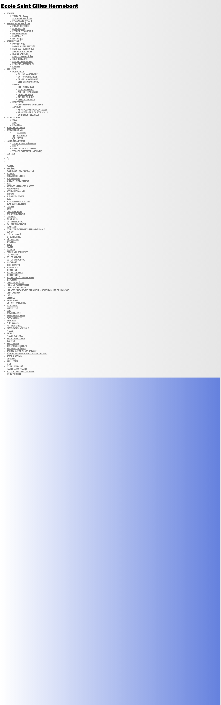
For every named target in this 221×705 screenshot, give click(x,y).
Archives (16, 107)
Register (11, 341)
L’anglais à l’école (16, 141)
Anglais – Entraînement (24, 143)
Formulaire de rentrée (23, 46)
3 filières (11, 69)
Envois (10, 247)
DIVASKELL (17, 125)
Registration (13, 343)
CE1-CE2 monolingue (28, 79)
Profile (10, 333)
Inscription (12, 270)
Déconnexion (13, 239)
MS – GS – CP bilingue (28, 92)
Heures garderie (20, 54)
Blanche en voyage (16, 127)
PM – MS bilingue (26, 87)
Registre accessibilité (23, 64)
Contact (11, 154)
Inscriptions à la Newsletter (20, 277)
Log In (9, 295)
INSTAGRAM (12, 280)
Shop (9, 364)
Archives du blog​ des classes (32, 110)
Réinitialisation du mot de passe (21, 351)
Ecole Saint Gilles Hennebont (39, 6)
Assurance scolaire (22, 51)
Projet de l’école (20, 26)
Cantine (16, 66)
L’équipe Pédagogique (16, 288)
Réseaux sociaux (15, 130)
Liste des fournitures (23, 49)
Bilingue (16, 84)
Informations (13, 267)
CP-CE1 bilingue (25, 94)
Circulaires (12, 219)
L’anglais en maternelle (24, 148)
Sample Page (12, 361)
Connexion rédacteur (28, 115)
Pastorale (17, 36)
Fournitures (12, 255)
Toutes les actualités (17, 369)
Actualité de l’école (22, 18)
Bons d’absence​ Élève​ (22, 56)
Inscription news (15, 272)
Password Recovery (16, 316)
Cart (9, 209)
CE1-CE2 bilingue (26, 97)
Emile (15, 146)
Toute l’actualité (15, 366)
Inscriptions (18, 44)
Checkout (11, 217)
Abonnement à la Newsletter (20, 171)
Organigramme (19, 33)
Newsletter (12, 308)
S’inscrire (11, 359)
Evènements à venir (22, 21)
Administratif (14, 41)
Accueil (10, 13)
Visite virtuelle (20, 16)
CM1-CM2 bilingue (26, 99)
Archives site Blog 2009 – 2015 (33, 112)
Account (11, 173)
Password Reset (14, 318)
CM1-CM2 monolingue (28, 82)
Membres (11, 298)
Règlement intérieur (22, 61)
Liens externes (13, 293)
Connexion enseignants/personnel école (26, 229)
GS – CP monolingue (27, 77)
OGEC (14, 120)
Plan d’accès (18, 28)
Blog (9, 199)
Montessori (18, 102)
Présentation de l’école (18, 23)
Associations (13, 117)
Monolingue (18, 71)
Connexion (11, 227)
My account (12, 305)
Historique (17, 38)
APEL (14, 122)
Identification (13, 265)
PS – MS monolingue (27, 74)
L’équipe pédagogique (22, 31)
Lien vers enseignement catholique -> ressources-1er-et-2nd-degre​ (38, 290)
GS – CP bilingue (26, 89)
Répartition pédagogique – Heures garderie (27, 354)
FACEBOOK (11, 250)
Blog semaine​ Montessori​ (30, 104)
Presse (10, 331)
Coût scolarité (19, 59)
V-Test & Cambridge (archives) (27, 151)
